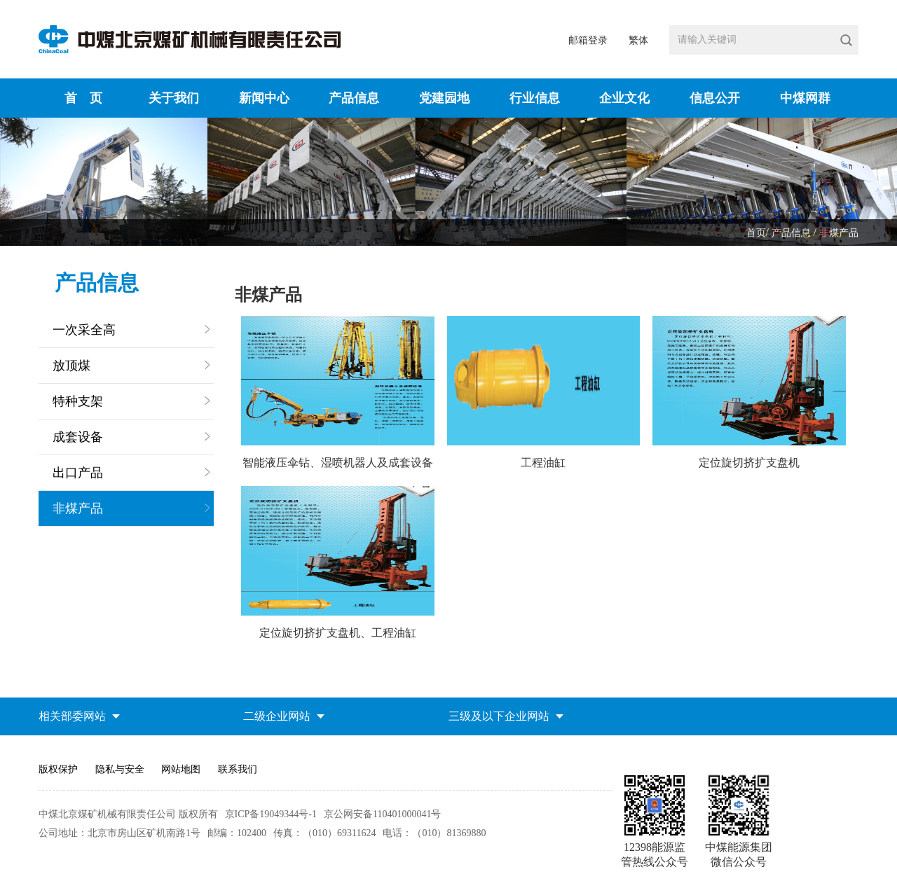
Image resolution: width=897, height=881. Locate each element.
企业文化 (624, 98)
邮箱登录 (588, 40)
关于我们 (174, 98)
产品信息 (354, 98)
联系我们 (237, 769)
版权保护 (58, 769)
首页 (756, 233)
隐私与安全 (119, 769)
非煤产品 (838, 233)
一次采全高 (84, 330)
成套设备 (78, 437)
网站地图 (180, 769)
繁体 (638, 40)
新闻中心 (264, 98)
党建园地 (444, 98)
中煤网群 (805, 98)
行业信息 (534, 98)
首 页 (83, 98)
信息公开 (715, 98)
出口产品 (78, 473)
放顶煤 (71, 366)
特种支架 (78, 401)
